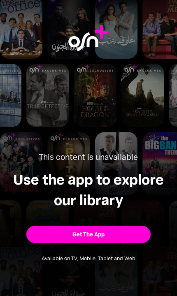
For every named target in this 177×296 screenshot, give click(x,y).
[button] (88, 234)
